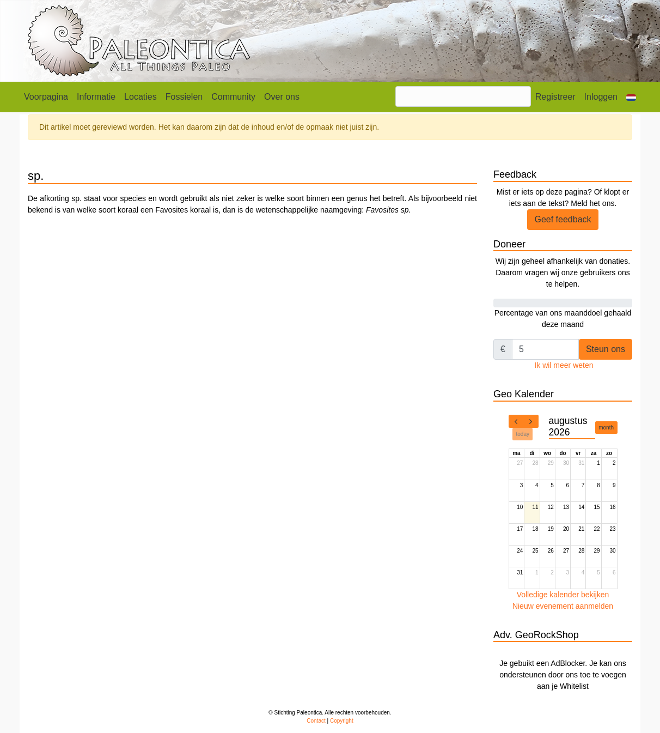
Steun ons (605, 349)
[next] (531, 421)
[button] (631, 97)
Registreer (555, 96)
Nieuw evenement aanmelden (562, 606)
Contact (316, 721)
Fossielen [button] (184, 96)
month (606, 428)
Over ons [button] (282, 96)
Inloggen (601, 96)
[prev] (516, 421)
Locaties (140, 96)
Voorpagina (46, 96)
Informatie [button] (96, 96)
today (522, 434)
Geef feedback (562, 219)
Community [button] (233, 96)
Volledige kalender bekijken (563, 594)
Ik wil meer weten (563, 365)
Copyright (341, 721)
